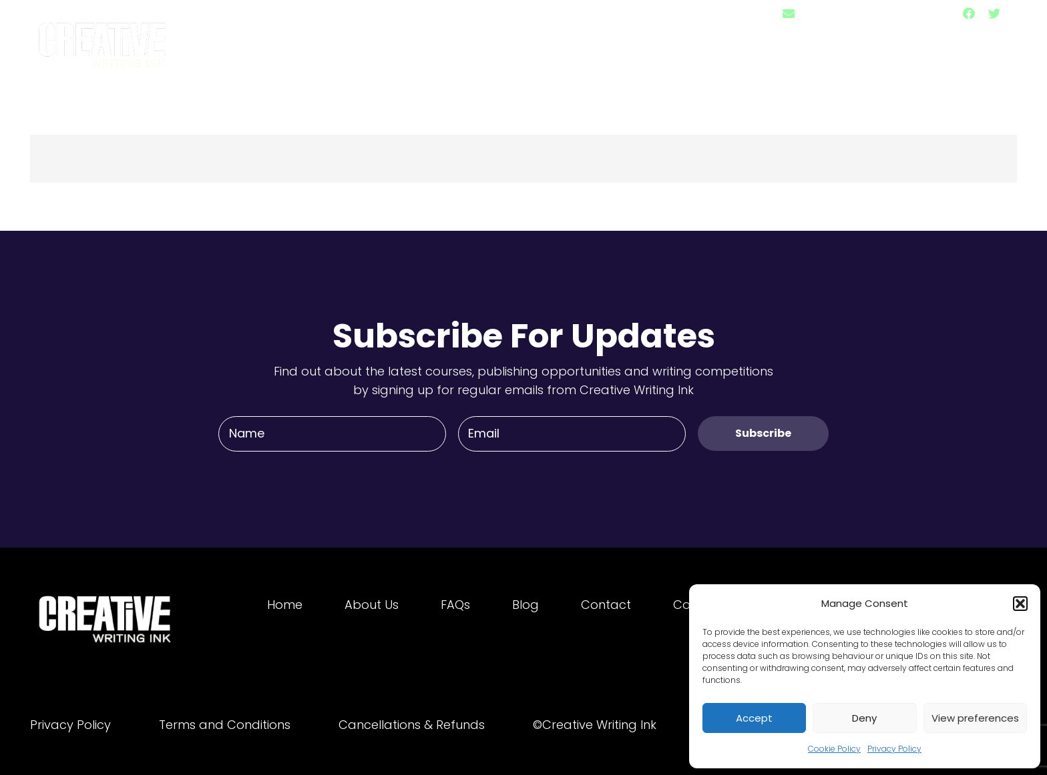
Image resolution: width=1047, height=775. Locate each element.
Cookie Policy (834, 748)
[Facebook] (969, 13)
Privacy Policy (894, 748)
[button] (1020, 603)
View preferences (975, 718)
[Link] (103, 39)
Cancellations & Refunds (412, 724)
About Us (372, 604)
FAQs (455, 604)
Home (284, 604)
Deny (864, 718)
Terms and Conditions (224, 724)
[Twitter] (994, 13)
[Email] (572, 433)
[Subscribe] (763, 433)
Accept (754, 718)
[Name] (332, 433)
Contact (606, 604)
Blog (525, 604)
